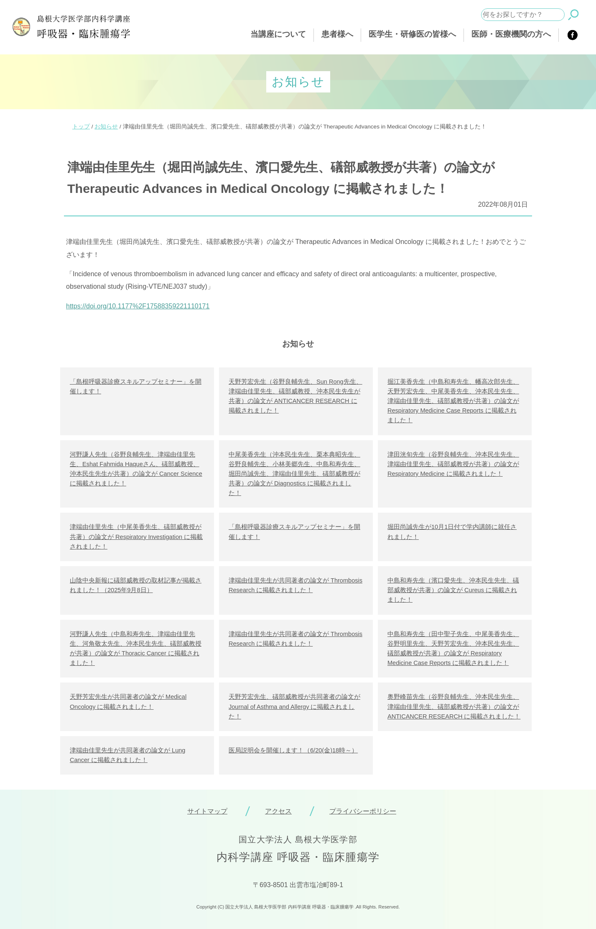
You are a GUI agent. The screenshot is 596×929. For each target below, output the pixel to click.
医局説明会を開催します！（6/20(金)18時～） (293, 750)
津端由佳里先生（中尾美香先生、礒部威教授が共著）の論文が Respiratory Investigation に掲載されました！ (136, 536)
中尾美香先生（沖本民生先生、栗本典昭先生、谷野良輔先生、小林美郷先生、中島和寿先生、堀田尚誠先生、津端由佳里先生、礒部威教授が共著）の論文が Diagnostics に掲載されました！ (294, 474)
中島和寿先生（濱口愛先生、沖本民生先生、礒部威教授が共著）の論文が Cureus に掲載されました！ (453, 590)
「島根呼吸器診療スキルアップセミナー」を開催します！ (135, 386)
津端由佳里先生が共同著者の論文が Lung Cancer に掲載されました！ (127, 755)
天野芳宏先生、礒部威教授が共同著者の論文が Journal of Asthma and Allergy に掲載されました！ (294, 706)
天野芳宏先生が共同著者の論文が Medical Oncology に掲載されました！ (128, 701)
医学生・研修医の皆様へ (412, 34)
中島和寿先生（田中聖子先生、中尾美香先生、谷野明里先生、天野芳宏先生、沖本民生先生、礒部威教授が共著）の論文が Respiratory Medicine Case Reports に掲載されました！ (453, 649)
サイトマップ (207, 811)
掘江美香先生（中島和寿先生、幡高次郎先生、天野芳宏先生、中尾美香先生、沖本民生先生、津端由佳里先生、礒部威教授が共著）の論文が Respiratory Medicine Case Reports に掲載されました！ (453, 401)
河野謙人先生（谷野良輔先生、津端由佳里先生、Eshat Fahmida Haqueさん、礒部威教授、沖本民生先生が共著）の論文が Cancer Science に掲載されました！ (136, 469)
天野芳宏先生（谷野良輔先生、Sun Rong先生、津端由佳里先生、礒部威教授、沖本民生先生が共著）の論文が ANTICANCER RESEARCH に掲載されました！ (295, 396)
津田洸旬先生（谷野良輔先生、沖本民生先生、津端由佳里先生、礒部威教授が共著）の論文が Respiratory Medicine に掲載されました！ (453, 464)
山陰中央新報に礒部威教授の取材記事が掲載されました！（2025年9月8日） (135, 585)
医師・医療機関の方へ (511, 34)
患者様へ (337, 34)
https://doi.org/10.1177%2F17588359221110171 (137, 306)
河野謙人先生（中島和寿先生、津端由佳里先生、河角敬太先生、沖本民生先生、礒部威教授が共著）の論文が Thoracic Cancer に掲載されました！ (135, 649)
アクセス (278, 811)
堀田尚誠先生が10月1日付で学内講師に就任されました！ (452, 532)
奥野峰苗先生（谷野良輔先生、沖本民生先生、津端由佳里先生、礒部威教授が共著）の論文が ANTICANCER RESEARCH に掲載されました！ (453, 706)
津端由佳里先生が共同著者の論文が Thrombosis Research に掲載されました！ (295, 585)
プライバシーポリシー (362, 811)
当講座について (278, 34)
